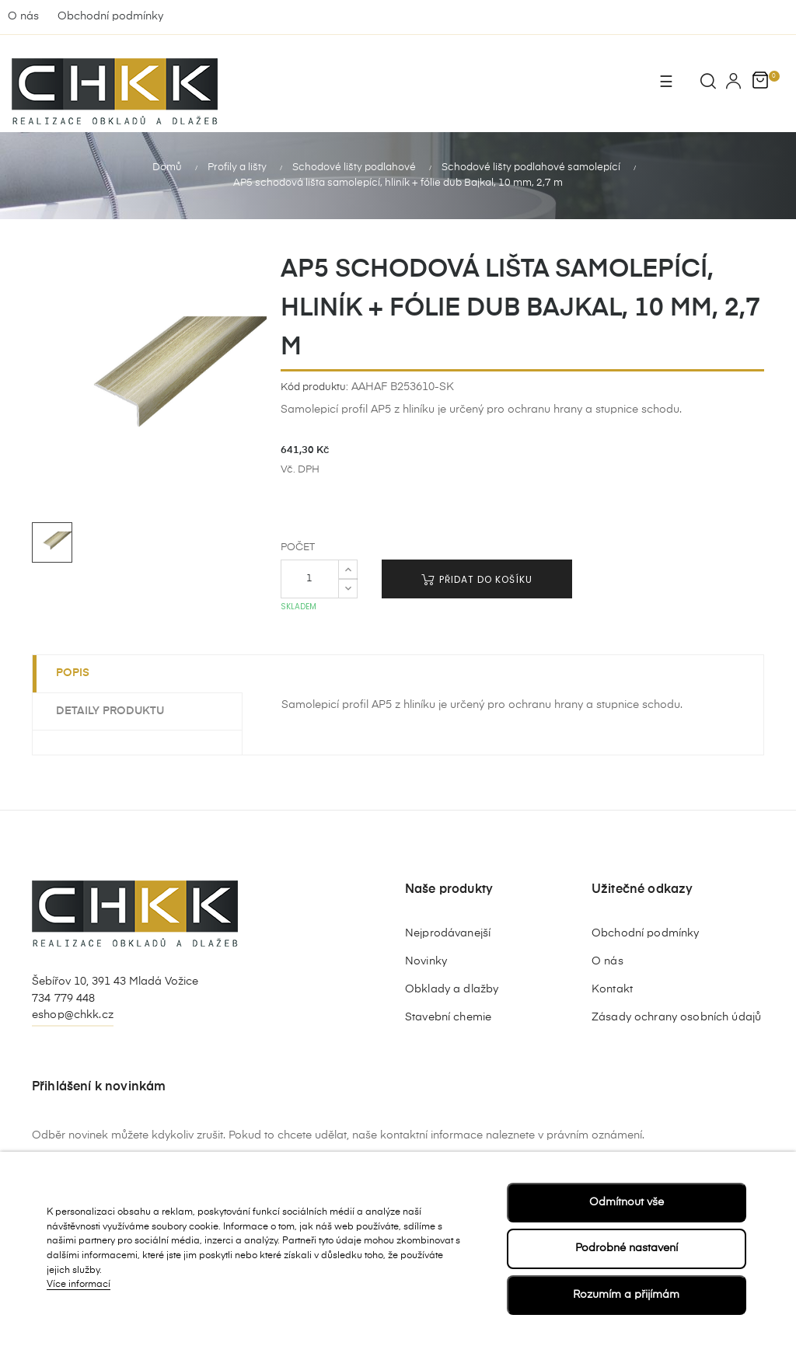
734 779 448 (64, 997)
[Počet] (310, 578)
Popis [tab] (72, 672)
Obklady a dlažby (451, 987)
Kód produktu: (314, 386)
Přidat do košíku (476, 578)
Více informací (78, 1284)
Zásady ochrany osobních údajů (676, 1015)
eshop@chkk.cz (72, 1014)
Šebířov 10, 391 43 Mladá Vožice (115, 980)
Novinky (426, 959)
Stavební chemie (448, 1015)
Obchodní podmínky (110, 16)
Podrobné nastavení (626, 1248)
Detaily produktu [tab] (110, 709)
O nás (23, 16)
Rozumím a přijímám (626, 1294)
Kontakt (612, 987)
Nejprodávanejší (448, 931)
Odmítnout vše (626, 1202)
